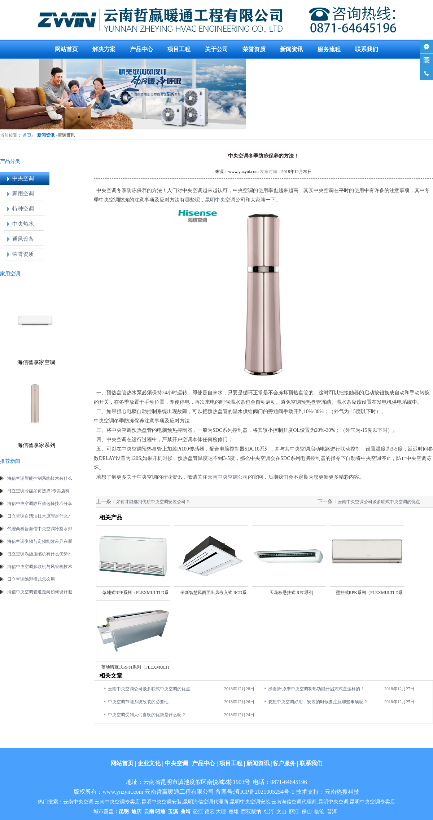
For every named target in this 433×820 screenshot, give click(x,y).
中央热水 (23, 224)
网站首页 (66, 49)
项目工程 (179, 49)
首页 (27, 135)
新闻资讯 (291, 49)
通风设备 (23, 239)
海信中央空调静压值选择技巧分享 (39, 503)
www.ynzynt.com (243, 171)
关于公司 (216, 49)
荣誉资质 (254, 49)
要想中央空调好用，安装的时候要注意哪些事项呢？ (318, 701)
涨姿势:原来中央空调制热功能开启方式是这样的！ (316, 688)
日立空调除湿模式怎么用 (31, 579)
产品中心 (141, 49)
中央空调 (23, 178)
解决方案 (103, 49)
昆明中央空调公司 (225, 200)
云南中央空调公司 (227, 477)
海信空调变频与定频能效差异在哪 (39, 541)
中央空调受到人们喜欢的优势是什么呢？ (147, 714)
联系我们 (366, 49)
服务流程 (329, 49)
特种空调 (23, 209)
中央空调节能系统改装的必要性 (138, 701)
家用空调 (23, 193)
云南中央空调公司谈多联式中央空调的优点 (379, 501)
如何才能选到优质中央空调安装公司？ (153, 501)
